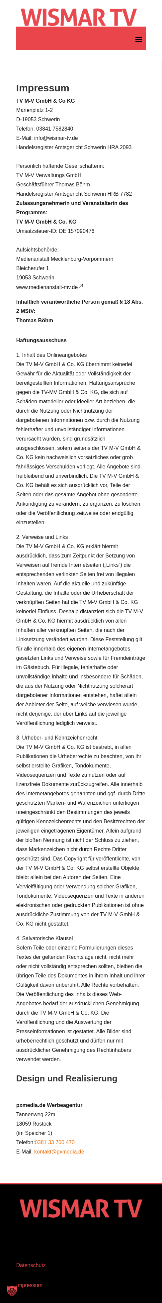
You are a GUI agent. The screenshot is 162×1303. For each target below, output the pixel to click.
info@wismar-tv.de (56, 138)
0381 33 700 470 (55, 1142)
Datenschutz (31, 1265)
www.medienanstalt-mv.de (50, 287)
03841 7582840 (54, 129)
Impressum (29, 1285)
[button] (12, 1291)
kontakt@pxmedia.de (59, 1151)
